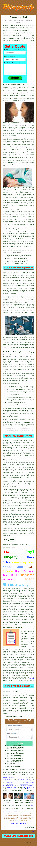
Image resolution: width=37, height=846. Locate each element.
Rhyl (4, 442)
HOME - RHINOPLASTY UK (18, 823)
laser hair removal (14, 789)
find (8, 694)
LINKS (19, 13)
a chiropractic (27, 780)
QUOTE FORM (31, 678)
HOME (15, 13)
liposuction (30, 789)
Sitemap (4, 831)
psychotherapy (30, 782)
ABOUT (23, 13)
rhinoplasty (21, 33)
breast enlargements (9, 780)
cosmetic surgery (26, 785)
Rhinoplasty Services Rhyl (13, 716)
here (32, 805)
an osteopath (24, 777)
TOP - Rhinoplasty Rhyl (10, 811)
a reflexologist (29, 787)
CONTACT (27, 13)
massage (11, 784)
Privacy (33, 831)
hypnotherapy (6, 779)
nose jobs (10, 600)
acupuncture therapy (13, 782)
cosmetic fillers (12, 787)
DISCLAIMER (32, 13)
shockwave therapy (8, 777)
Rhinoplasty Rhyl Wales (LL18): (13, 25)
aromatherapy (24, 784)
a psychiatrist (23, 779)
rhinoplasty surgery (9, 595)
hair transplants (8, 785)
